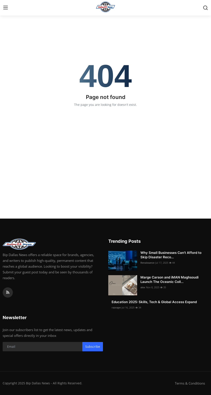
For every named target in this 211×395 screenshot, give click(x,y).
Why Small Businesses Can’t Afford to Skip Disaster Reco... (170, 255)
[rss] (8, 292)
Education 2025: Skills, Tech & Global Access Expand (154, 302)
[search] (205, 8)
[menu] (5, 8)
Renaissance (147, 262)
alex (142, 287)
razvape (116, 307)
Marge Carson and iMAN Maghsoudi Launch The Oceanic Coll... (169, 279)
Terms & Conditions (190, 383)
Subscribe (92, 346)
